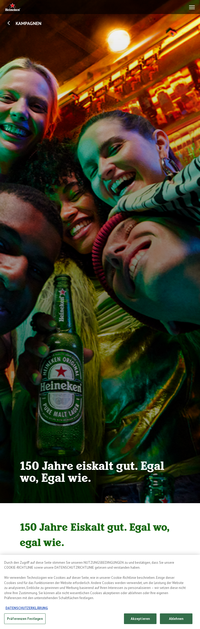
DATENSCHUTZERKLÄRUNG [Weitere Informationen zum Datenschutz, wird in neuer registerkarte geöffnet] (26, 610)
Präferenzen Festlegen (25, 621)
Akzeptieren (140, 621)
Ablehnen (176, 621)
